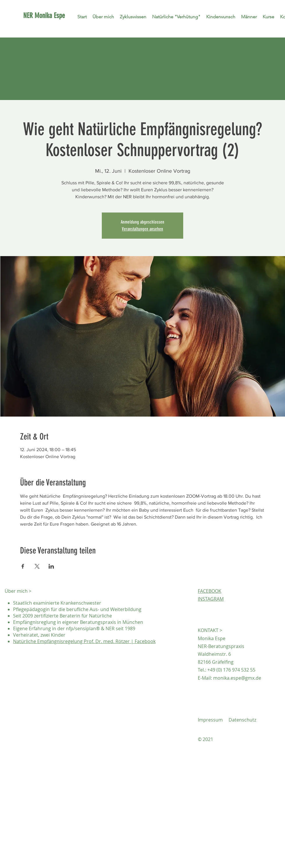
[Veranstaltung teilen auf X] (37, 566)
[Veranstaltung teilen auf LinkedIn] (51, 566)
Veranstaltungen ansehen (142, 229)
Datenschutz (242, 720)
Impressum (210, 720)
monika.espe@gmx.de (237, 678)
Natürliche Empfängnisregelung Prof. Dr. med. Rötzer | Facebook (84, 641)
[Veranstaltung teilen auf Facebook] (23, 566)
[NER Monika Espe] (61, 15)
